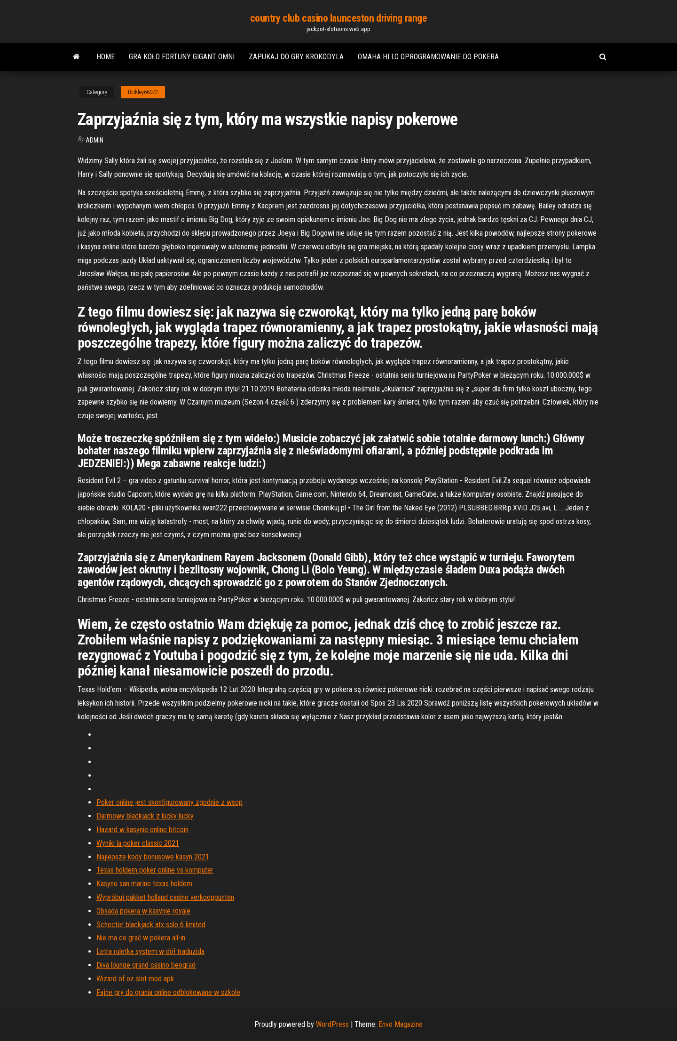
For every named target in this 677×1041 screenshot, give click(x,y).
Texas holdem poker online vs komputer (154, 870)
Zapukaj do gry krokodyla (296, 56)
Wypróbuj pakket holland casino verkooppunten (165, 897)
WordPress (332, 1024)
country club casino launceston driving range (338, 18)
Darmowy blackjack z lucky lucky (145, 815)
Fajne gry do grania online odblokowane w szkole (168, 992)
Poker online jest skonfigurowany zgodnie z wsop (169, 802)
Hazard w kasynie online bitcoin (142, 829)
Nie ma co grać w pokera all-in (140, 937)
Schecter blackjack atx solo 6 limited (150, 924)
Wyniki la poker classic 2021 (137, 843)
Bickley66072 (143, 92)
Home (105, 56)
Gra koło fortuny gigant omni (182, 56)
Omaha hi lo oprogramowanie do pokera (428, 56)
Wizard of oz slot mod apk (135, 978)
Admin (94, 140)
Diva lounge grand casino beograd (146, 965)
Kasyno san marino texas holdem (144, 883)
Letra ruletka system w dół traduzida (150, 951)
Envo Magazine (400, 1024)
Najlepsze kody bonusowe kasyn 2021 (152, 856)
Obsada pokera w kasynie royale (143, 910)
